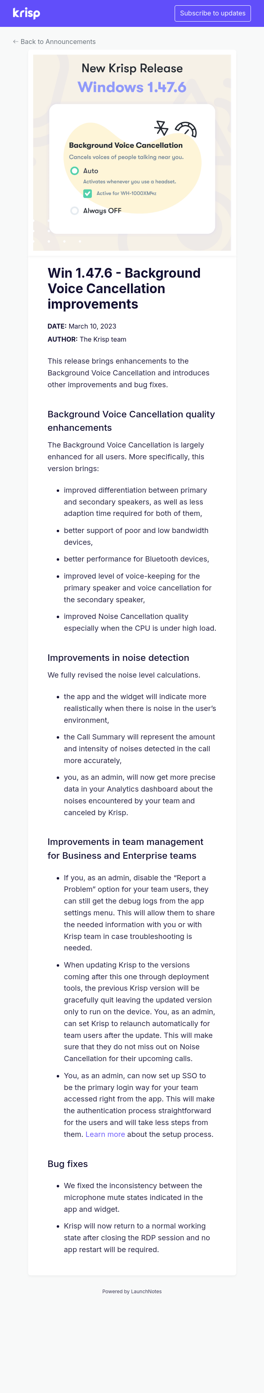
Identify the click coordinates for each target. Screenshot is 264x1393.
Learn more (105, 1134)
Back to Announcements (54, 41)
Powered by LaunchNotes (132, 1291)
